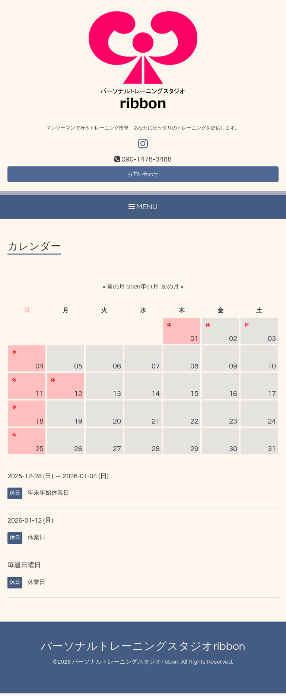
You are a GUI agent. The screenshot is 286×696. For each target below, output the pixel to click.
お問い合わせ (143, 176)
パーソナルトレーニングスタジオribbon (143, 649)
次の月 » (172, 289)
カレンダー (34, 249)
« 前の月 (114, 289)
